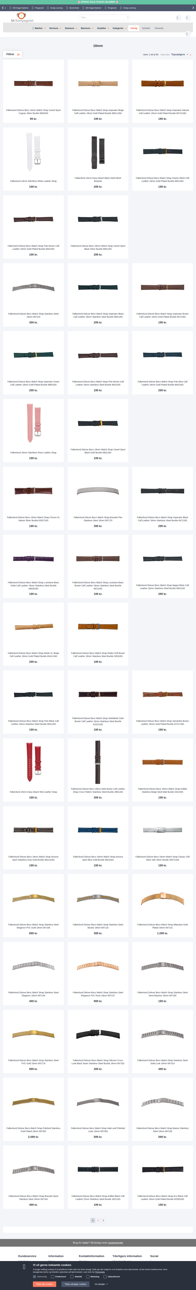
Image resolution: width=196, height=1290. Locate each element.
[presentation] (3, 8)
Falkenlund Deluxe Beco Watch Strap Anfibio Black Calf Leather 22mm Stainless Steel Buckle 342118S (118, 1193)
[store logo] (22, 17)
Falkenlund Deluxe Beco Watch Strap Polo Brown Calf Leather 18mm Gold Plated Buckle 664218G (68, 243)
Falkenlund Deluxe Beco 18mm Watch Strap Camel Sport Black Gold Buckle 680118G (118, 446)
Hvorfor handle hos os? (59, 1267)
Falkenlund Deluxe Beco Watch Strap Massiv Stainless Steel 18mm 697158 (169, 1126)
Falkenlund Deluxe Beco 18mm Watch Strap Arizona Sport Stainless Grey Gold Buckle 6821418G (68, 854)
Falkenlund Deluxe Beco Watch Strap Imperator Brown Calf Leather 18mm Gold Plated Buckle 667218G (169, 311)
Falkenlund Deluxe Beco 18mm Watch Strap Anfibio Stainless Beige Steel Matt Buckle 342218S (169, 786)
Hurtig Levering (56, 8)
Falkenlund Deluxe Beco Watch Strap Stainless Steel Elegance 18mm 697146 (68, 991)
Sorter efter (165, 52)
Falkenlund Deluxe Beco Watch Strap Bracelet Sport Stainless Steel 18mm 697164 (68, 1193)
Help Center (24, 1258)
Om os (51, 1258)
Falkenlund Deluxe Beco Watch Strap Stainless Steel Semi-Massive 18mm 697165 (169, 989)
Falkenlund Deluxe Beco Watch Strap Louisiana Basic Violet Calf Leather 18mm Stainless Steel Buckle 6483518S (68, 582)
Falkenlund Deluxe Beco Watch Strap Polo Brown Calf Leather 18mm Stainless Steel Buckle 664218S (118, 379)
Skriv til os (23, 1263)
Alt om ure (53, 1272)
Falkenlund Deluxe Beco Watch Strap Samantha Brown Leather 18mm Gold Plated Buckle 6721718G (169, 718)
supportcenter (115, 1239)
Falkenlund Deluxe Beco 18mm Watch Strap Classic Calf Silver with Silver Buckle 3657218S (169, 854)
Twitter (156, 1268)
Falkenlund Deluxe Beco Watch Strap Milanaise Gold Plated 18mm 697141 (169, 923)
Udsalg (133, 28)
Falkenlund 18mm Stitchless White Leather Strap (68, 176)
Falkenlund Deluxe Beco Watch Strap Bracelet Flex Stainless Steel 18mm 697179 (118, 514)
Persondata (118, 1267)
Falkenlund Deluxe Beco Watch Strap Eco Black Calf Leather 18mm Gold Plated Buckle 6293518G (169, 1193)
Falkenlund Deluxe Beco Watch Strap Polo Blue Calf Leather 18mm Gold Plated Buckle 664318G (169, 379)
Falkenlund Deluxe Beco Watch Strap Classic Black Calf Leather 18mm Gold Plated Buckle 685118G (169, 175)
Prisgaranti (39, 8)
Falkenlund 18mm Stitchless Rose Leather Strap (68, 448)
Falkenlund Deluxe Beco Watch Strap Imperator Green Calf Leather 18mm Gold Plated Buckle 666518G (68, 379)
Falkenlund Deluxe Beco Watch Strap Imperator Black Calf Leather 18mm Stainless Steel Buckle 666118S (118, 311)
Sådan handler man (122, 1258)
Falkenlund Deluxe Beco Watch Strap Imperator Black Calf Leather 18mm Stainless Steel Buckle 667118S (169, 514)
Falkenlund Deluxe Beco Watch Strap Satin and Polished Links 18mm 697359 (118, 1126)
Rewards (159, 28)
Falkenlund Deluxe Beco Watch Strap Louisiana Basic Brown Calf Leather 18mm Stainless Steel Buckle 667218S (118, 582)
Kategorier (118, 28)
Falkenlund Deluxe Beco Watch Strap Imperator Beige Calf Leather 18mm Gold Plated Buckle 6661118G (118, 107)
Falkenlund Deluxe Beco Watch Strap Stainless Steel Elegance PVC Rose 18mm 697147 (118, 989)
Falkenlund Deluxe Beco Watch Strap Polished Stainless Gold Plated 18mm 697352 (68, 1125)
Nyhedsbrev (24, 1276)
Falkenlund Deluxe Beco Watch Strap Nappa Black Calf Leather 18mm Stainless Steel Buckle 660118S (169, 582)
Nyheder (146, 28)
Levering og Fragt (56, 1263)
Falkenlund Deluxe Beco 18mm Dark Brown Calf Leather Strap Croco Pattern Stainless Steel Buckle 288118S (119, 786)
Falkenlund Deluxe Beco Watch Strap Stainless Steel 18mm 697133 (68, 312)
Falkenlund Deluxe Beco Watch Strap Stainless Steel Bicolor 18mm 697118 (119, 923)
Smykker (101, 28)
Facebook (157, 1263)
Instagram (157, 1258)
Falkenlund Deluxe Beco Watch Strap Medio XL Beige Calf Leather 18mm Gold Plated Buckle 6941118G (68, 650)
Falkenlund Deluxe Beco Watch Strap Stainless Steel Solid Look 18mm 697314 (169, 1059)
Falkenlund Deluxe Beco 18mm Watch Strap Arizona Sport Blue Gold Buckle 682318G (118, 854)
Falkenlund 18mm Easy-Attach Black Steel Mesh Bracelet (118, 176)
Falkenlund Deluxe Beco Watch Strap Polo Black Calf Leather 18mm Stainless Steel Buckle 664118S (68, 718)
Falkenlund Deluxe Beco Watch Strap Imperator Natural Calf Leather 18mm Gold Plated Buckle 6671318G (169, 107)
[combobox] (99, 17)
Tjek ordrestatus (26, 1272)
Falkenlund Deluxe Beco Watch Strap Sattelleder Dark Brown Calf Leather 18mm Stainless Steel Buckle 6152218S (118, 718)
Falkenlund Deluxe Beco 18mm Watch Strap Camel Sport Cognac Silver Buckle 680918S (68, 107)
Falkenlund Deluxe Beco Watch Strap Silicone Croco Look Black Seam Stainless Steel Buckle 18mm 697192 (118, 1057)
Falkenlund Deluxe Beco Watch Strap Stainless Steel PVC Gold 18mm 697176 (68, 1059)
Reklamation (118, 1263)
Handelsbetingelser (122, 1272)
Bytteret (20, 8)
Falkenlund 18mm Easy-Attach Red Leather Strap (68, 787)
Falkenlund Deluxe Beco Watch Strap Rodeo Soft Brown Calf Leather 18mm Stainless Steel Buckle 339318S (119, 650)
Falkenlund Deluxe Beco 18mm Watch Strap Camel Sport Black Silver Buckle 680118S (118, 243)
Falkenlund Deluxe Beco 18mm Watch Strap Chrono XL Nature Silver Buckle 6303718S (68, 514)
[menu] (98, 27)
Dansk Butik (74, 8)
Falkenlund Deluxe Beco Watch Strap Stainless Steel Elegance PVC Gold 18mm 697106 (68, 922)
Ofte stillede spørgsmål (29, 1267)
